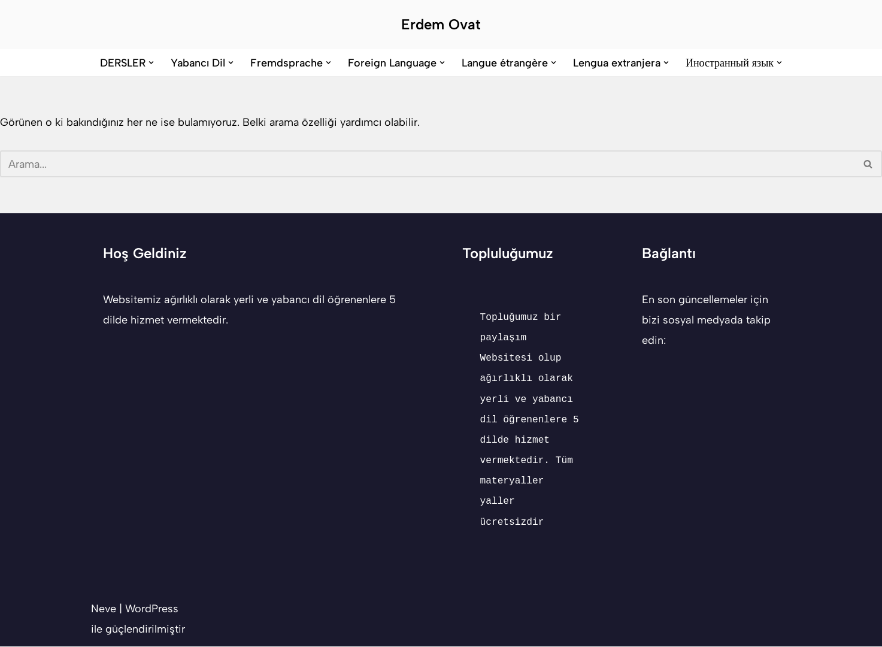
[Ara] (427, 165)
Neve (103, 609)
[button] (151, 62)
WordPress (151, 609)
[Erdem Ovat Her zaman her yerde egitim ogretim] (441, 24)
